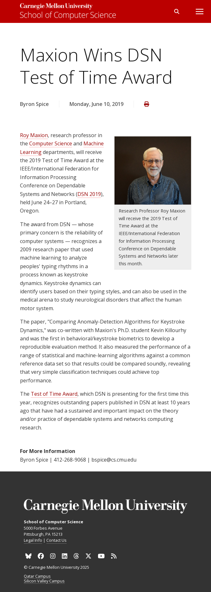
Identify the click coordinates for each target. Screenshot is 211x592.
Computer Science (50, 143)
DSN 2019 (89, 194)
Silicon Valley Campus (44, 581)
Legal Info (33, 540)
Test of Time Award (54, 393)
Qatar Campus (37, 576)
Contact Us (56, 540)
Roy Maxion (34, 135)
